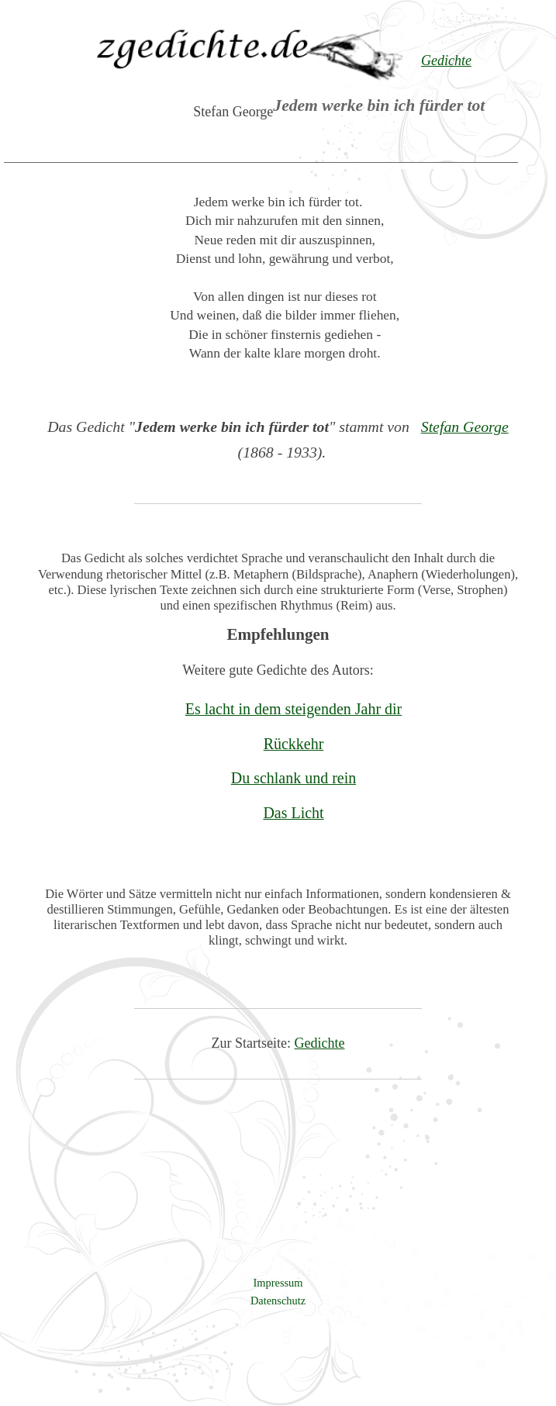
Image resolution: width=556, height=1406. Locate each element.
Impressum (278, 1282)
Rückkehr (294, 743)
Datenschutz (278, 1300)
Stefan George (465, 426)
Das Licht (293, 812)
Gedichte (320, 1043)
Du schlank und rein (293, 777)
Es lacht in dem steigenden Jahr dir (293, 708)
